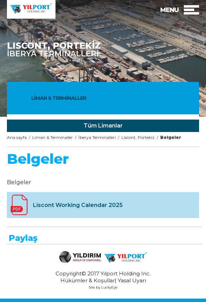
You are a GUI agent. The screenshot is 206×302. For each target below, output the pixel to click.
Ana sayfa (17, 137)
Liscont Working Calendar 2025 (78, 205)
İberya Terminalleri (97, 137)
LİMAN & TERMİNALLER (58, 98)
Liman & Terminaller (52, 137)
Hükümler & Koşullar (87, 280)
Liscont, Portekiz (138, 137)
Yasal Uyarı (132, 280)
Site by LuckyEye (103, 287)
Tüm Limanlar (103, 125)
